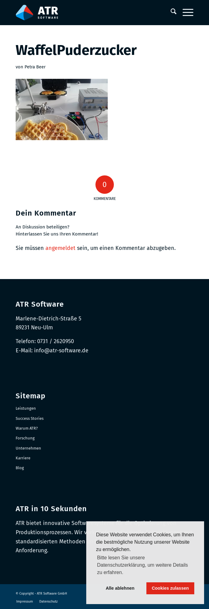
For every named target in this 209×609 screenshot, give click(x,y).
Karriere (23, 458)
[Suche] (170, 12)
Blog (20, 467)
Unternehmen (28, 448)
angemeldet (60, 248)
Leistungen (26, 408)
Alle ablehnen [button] (120, 588)
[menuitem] (170, 12)
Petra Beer (35, 67)
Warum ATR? (27, 428)
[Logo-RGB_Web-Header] (87, 12)
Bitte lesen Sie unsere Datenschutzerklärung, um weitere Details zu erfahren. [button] (142, 565)
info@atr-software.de (61, 350)
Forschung (25, 438)
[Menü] (184, 12)
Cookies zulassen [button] (170, 588)
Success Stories (30, 418)
